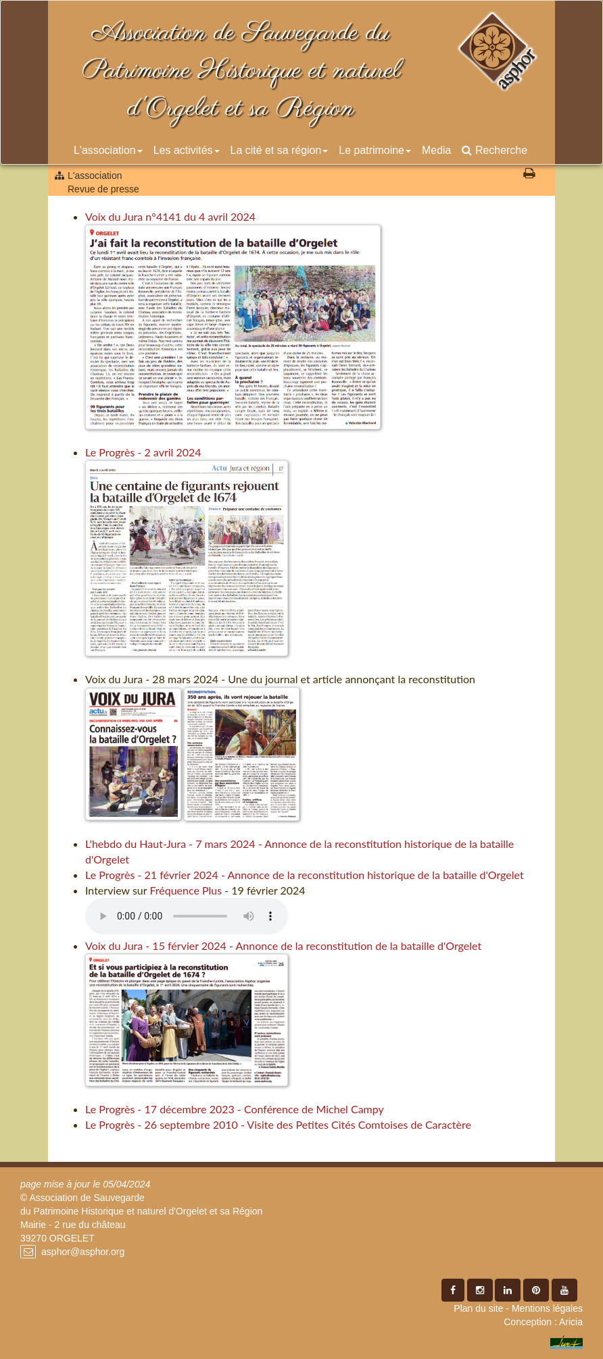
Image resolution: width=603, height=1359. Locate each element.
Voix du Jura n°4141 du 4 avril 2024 (170, 216)
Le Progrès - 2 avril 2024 (143, 452)
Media (436, 150)
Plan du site (478, 1308)
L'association (108, 150)
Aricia (571, 1321)
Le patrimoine (375, 150)
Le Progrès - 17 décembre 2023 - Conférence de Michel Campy (234, 1108)
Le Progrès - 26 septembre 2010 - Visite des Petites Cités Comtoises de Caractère (278, 1124)
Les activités (186, 150)
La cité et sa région (280, 150)
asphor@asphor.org (82, 1251)
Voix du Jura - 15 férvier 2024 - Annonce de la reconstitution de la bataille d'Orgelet (283, 945)
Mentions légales (547, 1308)
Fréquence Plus (185, 890)
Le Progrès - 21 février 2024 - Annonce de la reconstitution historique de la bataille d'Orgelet (304, 874)
